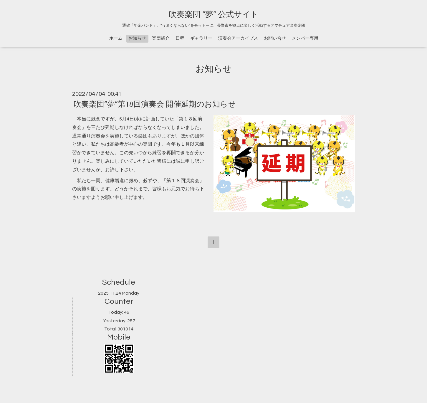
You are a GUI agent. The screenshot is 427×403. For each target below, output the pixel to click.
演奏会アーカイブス (238, 38)
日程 (180, 38)
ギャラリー (201, 38)
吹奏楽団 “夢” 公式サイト (214, 15)
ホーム (116, 38)
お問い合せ (275, 38)
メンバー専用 (305, 38)
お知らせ (137, 38)
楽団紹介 (161, 38)
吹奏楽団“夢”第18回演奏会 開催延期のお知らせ (155, 104)
